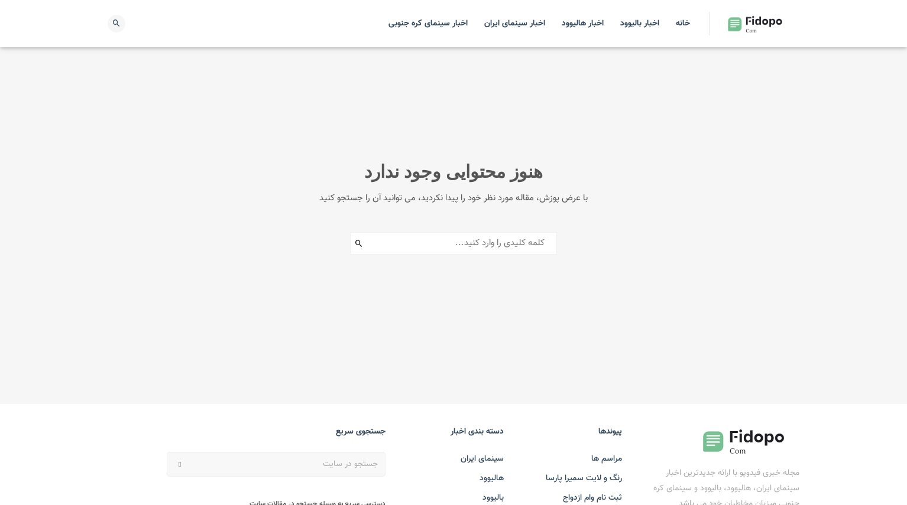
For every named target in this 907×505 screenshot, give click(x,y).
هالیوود (492, 478)
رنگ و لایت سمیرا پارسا (584, 478)
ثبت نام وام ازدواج (592, 497)
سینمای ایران (482, 458)
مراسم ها (606, 458)
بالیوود (493, 497)
